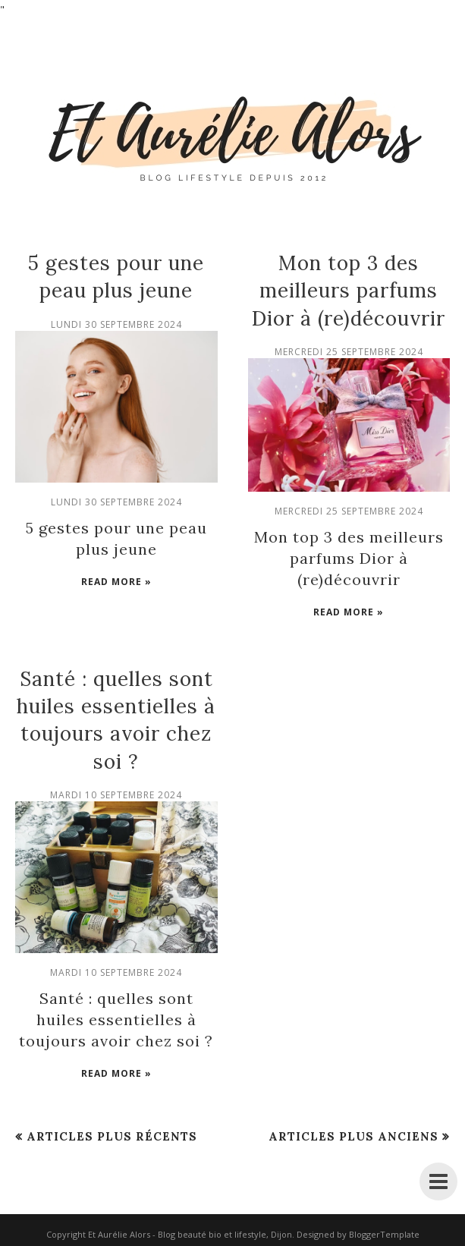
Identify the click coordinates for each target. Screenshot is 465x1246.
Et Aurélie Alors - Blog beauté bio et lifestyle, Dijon (190, 1234)
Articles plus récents (112, 1136)
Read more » (116, 581)
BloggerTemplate (384, 1234)
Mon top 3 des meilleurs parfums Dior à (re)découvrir (348, 290)
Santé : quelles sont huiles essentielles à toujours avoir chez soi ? (116, 1019)
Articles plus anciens (353, 1136)
